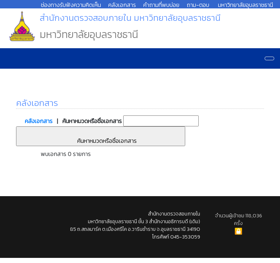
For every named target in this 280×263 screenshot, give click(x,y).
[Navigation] (269, 58)
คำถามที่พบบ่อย (161, 4)
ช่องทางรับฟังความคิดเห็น (71, 4)
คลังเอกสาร (122, 4)
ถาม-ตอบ (198, 4)
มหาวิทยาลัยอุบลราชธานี (246, 4)
